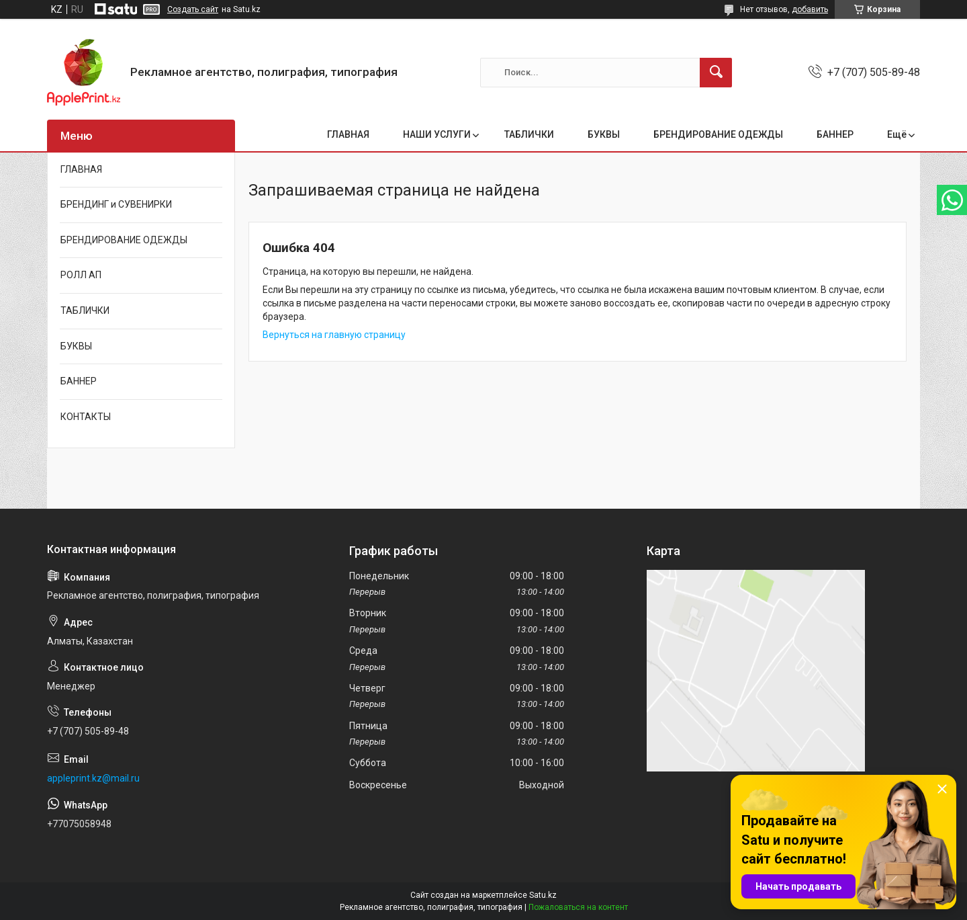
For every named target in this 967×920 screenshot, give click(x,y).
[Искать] (716, 72)
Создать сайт (192, 9)
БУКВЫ (604, 134)
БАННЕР (835, 134)
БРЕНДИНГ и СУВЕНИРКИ (116, 204)
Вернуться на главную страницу (334, 334)
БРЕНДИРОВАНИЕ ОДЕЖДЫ (718, 134)
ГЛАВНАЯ (348, 134)
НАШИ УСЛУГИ (437, 134)
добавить (810, 9)
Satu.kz (543, 895)
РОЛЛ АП (80, 274)
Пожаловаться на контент (578, 907)
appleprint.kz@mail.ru (93, 778)
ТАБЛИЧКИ (529, 134)
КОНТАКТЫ (85, 416)
